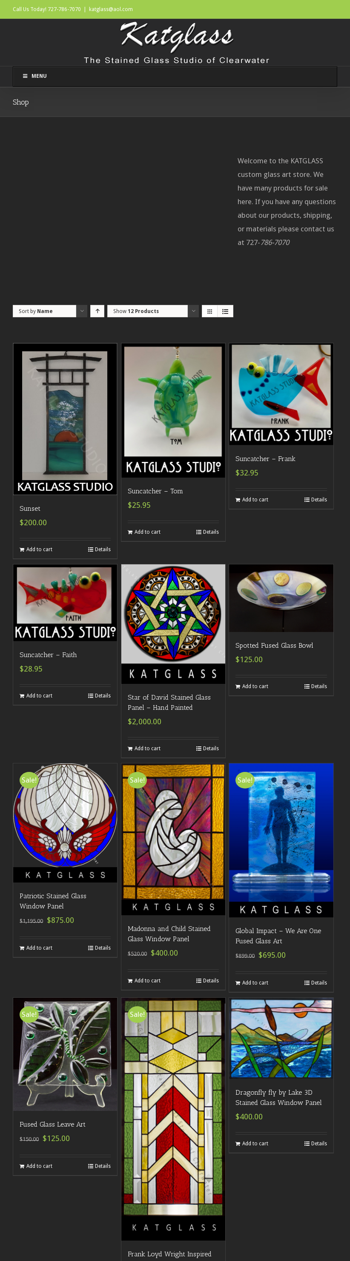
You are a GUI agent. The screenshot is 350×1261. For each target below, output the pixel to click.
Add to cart (39, 549)
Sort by (36, 311)
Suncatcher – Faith (48, 655)
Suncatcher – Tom (155, 491)
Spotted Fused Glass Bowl (274, 645)
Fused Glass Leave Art (53, 1124)
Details (103, 549)
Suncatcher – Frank (265, 459)
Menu (34, 76)
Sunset (30, 508)
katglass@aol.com (111, 9)
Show (136, 311)
